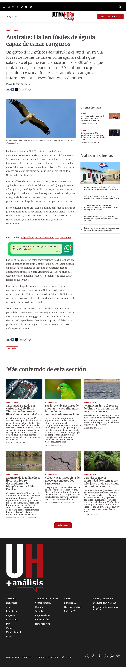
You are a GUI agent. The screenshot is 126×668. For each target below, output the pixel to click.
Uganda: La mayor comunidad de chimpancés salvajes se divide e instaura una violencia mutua (101, 483)
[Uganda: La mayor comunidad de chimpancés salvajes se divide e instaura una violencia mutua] (102, 462)
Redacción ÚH (30, 518)
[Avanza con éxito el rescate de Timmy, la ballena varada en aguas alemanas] (102, 389)
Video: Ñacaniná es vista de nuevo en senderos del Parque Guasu (62, 481)
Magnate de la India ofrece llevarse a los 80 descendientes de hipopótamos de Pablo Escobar (23, 484)
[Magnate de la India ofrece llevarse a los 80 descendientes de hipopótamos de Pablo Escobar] (24, 462)
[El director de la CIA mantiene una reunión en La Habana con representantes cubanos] (114, 133)
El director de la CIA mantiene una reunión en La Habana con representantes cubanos (93, 136)
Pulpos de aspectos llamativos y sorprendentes (46, 237)
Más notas (63, 526)
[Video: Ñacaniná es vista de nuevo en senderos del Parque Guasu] (63, 462)
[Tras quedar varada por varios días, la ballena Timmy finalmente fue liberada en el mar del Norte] (24, 389)
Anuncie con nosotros (46, 599)
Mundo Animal (12, 30)
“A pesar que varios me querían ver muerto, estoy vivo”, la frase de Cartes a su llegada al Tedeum (101, 207)
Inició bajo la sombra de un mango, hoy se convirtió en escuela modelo (101, 229)
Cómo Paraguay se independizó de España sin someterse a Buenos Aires (101, 188)
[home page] (63, 16)
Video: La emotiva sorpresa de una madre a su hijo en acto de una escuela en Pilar (101, 219)
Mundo (83, 114)
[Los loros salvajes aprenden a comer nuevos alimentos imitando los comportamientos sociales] (63, 389)
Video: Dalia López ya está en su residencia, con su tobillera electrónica (101, 197)
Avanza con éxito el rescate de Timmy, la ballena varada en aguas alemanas (101, 409)
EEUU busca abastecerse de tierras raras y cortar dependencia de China (92, 118)
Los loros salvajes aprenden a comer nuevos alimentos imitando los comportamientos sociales (62, 410)
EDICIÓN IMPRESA (110, 16)
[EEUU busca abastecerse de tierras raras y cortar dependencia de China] (114, 116)
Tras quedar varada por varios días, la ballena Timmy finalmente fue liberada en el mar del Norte (24, 410)
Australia (12, 349)
